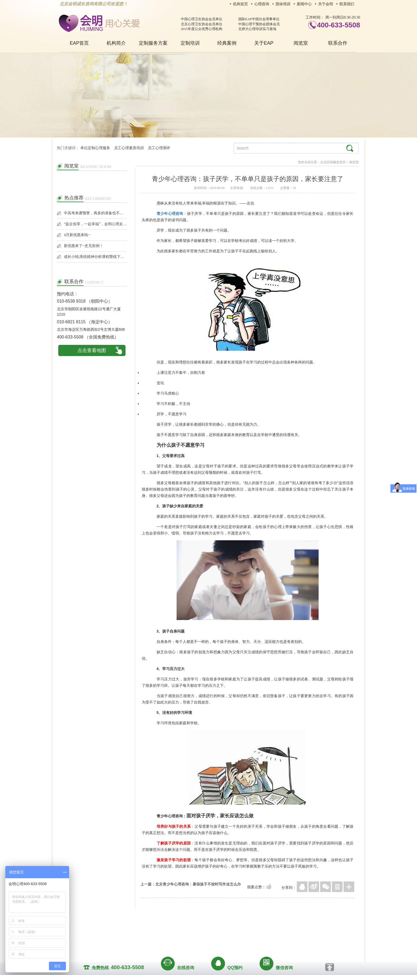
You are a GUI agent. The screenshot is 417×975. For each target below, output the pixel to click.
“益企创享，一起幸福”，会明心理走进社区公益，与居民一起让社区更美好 (95, 224)
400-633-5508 (338, 25)
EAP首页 (79, 43)
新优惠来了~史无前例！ (83, 246)
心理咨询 (261, 4)
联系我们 (346, 4)
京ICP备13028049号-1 (228, 937)
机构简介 (116, 43)
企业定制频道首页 (333, 162)
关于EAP (263, 43)
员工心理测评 (159, 148)
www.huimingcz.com (204, 942)
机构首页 (240, 4)
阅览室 (301, 43)
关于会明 (325, 4)
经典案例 (226, 43)
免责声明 (262, 930)
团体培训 (283, 4)
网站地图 (240, 930)
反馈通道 (219, 930)
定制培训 (190, 43)
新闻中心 (304, 4)
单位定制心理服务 (95, 148)
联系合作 (337, 43)
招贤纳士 (197, 930)
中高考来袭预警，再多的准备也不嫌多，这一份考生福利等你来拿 (95, 213)
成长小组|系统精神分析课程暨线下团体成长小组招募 (95, 257)
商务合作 (176, 930)
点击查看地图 (91, 350)
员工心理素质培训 (129, 148)
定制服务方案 (153, 43)
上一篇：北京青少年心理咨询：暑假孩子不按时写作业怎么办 (190, 884)
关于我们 (154, 930)
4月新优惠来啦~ (77, 235)
